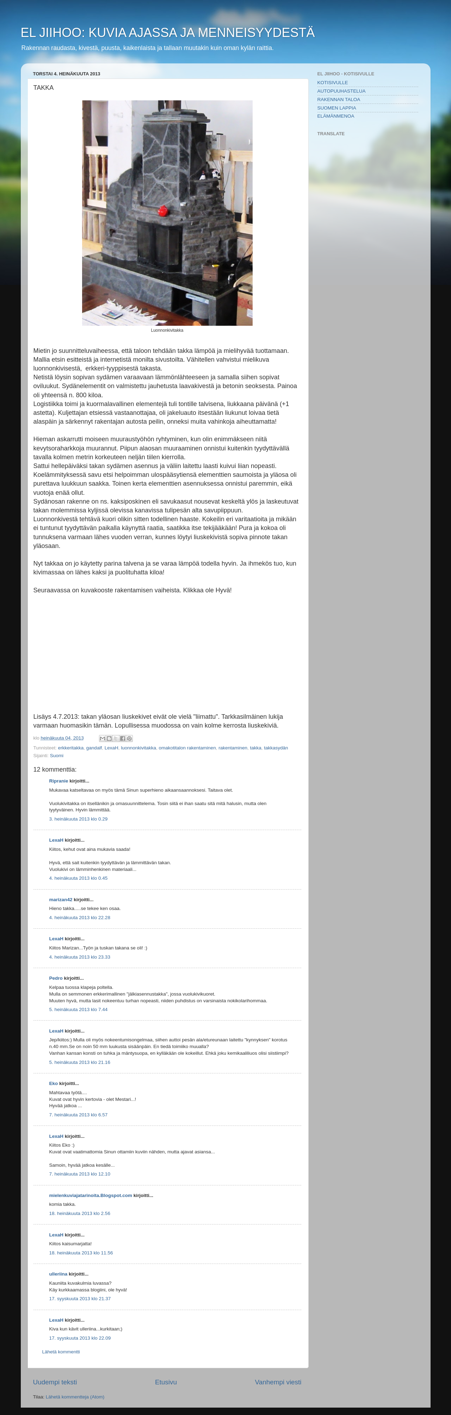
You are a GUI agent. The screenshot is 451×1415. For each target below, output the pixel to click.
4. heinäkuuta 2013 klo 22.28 (79, 917)
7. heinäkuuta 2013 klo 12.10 (79, 1174)
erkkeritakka (71, 747)
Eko (53, 1083)
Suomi (56, 755)
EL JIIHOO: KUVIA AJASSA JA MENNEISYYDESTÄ (168, 32)
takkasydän (276, 747)
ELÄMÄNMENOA (335, 116)
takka (255, 747)
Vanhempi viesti (278, 1382)
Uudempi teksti (55, 1382)
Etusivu (166, 1382)
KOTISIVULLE (332, 82)
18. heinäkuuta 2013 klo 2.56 (79, 1213)
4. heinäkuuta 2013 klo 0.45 (78, 878)
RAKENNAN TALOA (338, 99)
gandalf (94, 747)
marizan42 (61, 899)
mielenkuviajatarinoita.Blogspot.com (90, 1195)
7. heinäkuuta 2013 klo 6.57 (78, 1114)
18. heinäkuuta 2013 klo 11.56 (81, 1252)
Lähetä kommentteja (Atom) (75, 1397)
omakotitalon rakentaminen (187, 747)
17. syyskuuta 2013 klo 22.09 (80, 1338)
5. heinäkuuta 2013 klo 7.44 (78, 1009)
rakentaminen (232, 747)
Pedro (56, 978)
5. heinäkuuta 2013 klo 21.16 (79, 1062)
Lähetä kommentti (61, 1351)
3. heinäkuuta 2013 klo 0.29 (78, 819)
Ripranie (58, 781)
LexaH (111, 747)
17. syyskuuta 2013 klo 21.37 (80, 1298)
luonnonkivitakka (138, 747)
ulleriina (58, 1274)
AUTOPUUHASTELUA (341, 91)
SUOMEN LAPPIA (336, 108)
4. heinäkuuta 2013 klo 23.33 (79, 957)
